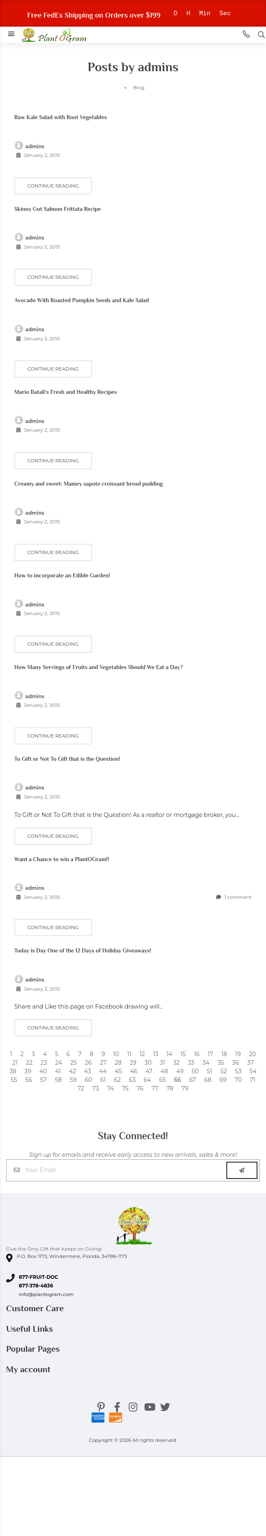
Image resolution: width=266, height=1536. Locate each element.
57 (43, 1080)
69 (222, 1080)
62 (117, 1080)
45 (118, 1071)
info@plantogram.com (46, 1294)
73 (95, 1088)
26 (88, 1062)
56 (28, 1080)
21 (15, 1062)
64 (147, 1080)
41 (58, 1071)
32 (176, 1062)
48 (164, 1071)
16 (197, 1054)
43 (87, 1071)
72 (81, 1088)
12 (142, 1054)
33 (191, 1062)
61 (103, 1080)
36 (235, 1062)
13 (155, 1054)
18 (224, 1054)
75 (125, 1088)
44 (103, 1071)
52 (223, 1071)
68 (207, 1080)
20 (252, 1054)
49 (179, 1071)
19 (238, 1054)
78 (170, 1088)
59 (73, 1080)
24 (58, 1062)
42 (72, 1071)
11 (129, 1054)
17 (210, 1054)
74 (110, 1088)
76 (140, 1088)
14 (169, 1054)
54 (253, 1071)
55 (14, 1080)
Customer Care (36, 1308)
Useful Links (30, 1329)
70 (238, 1080)
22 (29, 1062)
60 (88, 1080)
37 (250, 1062)
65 (162, 1080)
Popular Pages (34, 1349)
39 (28, 1071)
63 (132, 1080)
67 (192, 1080)
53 (238, 1071)
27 (103, 1062)
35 (221, 1062)
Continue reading (53, 186)
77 (155, 1088)
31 (162, 1062)
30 (148, 1062)
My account (29, 1369)
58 (58, 1080)
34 (205, 1062)
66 (177, 1080)
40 (43, 1071)
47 (148, 1071)
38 (12, 1071)
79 (184, 1088)
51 (209, 1071)
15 (183, 1054)
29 (133, 1062)
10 (116, 1054)
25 (73, 1062)
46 (134, 1071)
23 (43, 1062)
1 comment (234, 897)
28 (117, 1062)
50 (195, 1071)
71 (252, 1080)
